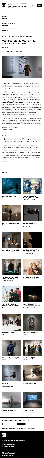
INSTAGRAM (12, 428)
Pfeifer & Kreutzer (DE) (31, 333)
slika (6, 139)
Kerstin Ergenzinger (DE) (11, 223)
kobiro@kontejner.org (7, 455)
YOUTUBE (27, 428)
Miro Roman (5, 141)
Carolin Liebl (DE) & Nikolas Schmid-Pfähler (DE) (10, 305)
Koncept (5, 14)
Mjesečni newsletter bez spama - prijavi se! (15, 420)
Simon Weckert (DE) (30, 410)
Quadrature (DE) (8, 333)
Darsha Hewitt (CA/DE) (31, 250)
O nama (24, 6)
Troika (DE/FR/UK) (9, 410)
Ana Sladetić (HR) (29, 358)
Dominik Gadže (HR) (30, 223)
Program (11, 3)
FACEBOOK (5, 428)
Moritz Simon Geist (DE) (10, 250)
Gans (25, 149)
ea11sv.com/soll (6, 161)
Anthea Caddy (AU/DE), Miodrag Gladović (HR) (31, 197)
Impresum (5, 30)
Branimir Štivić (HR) (30, 383)
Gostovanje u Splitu (8, 28)
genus (31, 150)
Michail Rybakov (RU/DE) (11, 358)
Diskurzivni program (8, 23)
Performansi (6, 21)
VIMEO (33, 428)
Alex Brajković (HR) (9, 196)
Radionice (5, 25)
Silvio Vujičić (28, 141)
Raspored (5, 16)
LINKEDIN (21, 428)
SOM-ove (12, 154)
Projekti (24, 3)
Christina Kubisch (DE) (31, 277)
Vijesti (17, 3)
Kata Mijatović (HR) (30, 304)
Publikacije (12, 4)
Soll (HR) (5, 383)
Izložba (4, 18)
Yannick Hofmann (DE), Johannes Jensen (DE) (10, 278)
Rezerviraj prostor (14, 6)
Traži (39, 5)
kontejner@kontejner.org (8, 446)
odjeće (8, 150)
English (10, 7)
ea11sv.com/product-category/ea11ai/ (11, 123)
